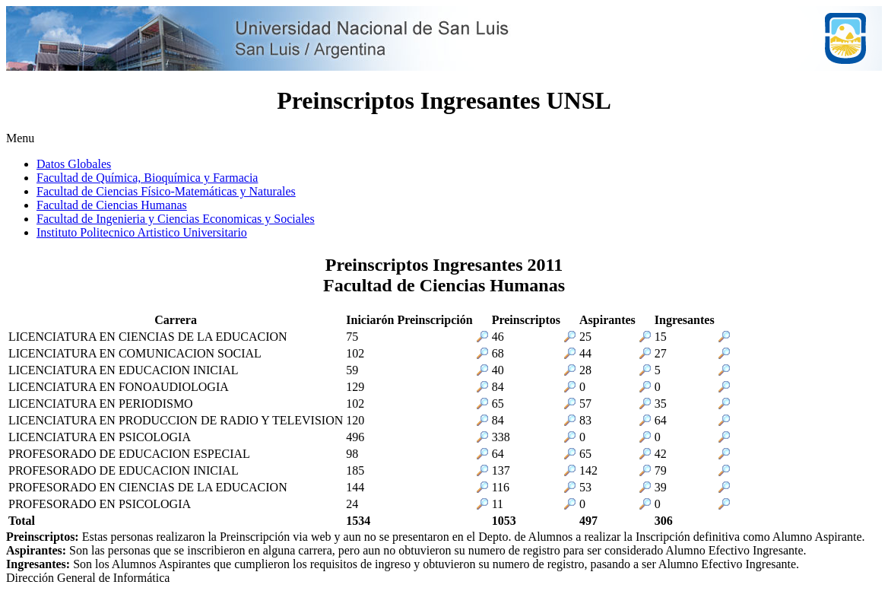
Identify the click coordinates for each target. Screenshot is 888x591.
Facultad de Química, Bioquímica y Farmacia (147, 177)
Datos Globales (73, 163)
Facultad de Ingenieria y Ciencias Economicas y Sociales (175, 218)
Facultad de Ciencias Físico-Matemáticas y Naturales (166, 191)
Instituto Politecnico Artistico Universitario (141, 232)
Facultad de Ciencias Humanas (111, 205)
